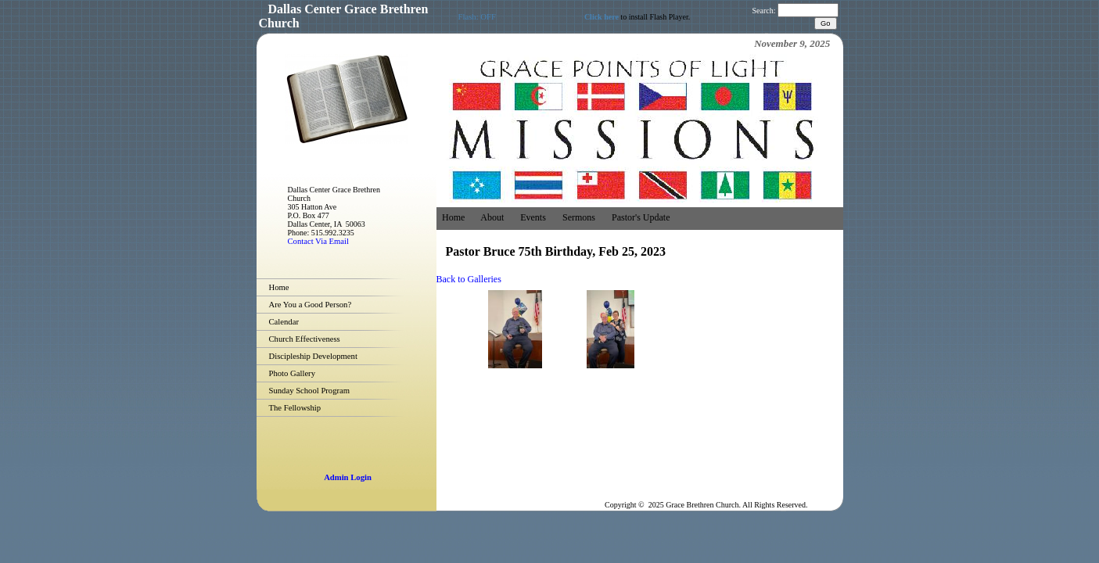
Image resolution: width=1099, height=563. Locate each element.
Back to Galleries (468, 279)
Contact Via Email (318, 241)
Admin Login (348, 477)
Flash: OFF (477, 17)
